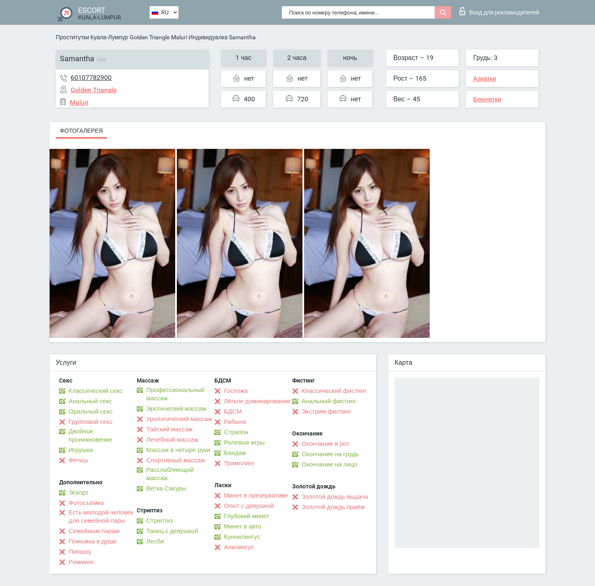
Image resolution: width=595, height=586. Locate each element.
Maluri (179, 37)
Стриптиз (159, 520)
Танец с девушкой (172, 531)
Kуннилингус (242, 537)
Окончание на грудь (330, 454)
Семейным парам (94, 531)
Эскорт (78, 492)
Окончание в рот (325, 443)
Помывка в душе (93, 541)
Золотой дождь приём (333, 507)
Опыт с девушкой (249, 505)
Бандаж (235, 453)
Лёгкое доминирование (257, 401)
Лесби (155, 541)
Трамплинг (239, 463)
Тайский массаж (169, 429)
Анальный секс (90, 401)
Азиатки (484, 78)
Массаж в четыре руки (178, 450)
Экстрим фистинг (326, 411)
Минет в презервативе (256, 495)
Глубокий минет (246, 516)
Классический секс (95, 391)
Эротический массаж (176, 408)
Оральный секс (90, 411)
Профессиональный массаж (175, 394)
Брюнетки (487, 99)
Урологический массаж (179, 419)
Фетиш (78, 460)
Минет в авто (243, 526)
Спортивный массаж (175, 460)
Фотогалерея (81, 130)
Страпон (236, 432)
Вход (499, 11)
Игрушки (81, 450)
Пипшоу (80, 551)
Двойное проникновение (90, 435)
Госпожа (236, 391)
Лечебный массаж (172, 439)
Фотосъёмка (86, 503)
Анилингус (239, 547)
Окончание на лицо (329, 464)
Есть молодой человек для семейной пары (101, 516)
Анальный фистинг (329, 401)
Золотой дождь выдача (335, 496)
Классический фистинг (334, 391)
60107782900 (91, 77)
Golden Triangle (149, 37)
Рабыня (235, 422)
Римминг (81, 562)
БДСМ (233, 411)
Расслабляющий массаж (170, 474)
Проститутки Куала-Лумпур (92, 37)
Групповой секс (90, 422)
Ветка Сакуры (166, 488)
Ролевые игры (244, 442)
